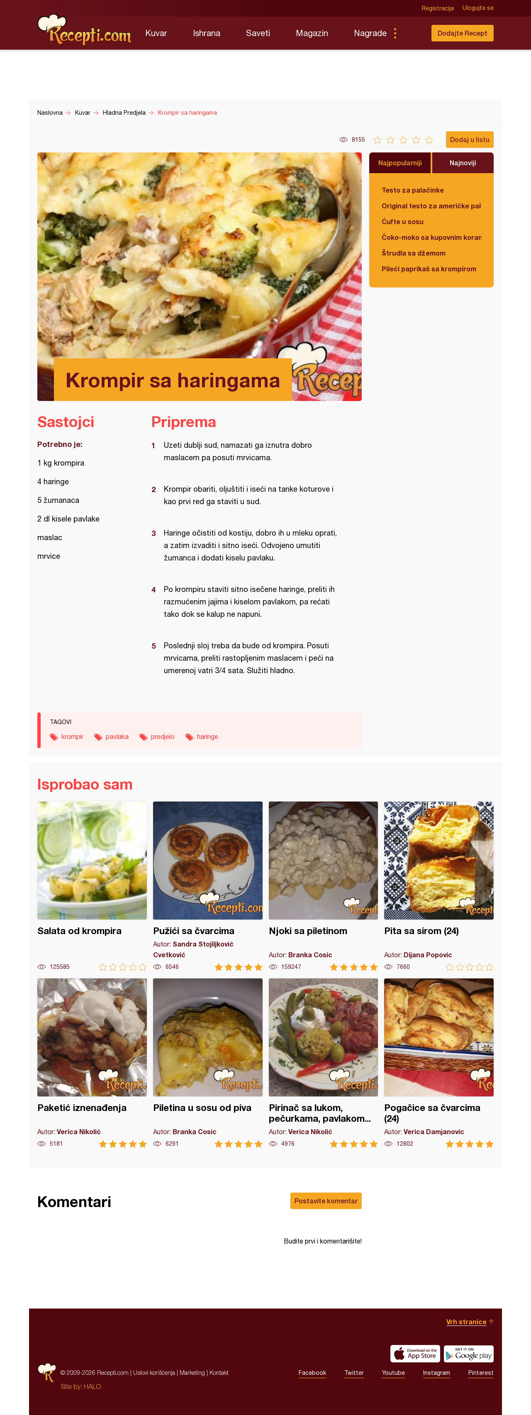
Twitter (354, 1372)
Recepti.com (85, 30)
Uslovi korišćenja (154, 1372)
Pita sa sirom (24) (439, 886)
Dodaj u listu (470, 139)
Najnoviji (463, 163)
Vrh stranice (466, 1322)
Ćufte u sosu (403, 221)
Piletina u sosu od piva (208, 1063)
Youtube (393, 1372)
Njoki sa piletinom (323, 886)
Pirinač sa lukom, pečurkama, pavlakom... (323, 1063)
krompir (72, 736)
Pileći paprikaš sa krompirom (429, 269)
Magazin (312, 33)
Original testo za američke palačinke (431, 206)
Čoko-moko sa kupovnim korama (431, 237)
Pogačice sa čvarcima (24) (439, 1063)
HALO (92, 1386)
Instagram (436, 1372)
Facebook (312, 1372)
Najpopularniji (400, 163)
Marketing (192, 1372)
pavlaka (117, 736)
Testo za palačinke (413, 190)
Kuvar (156, 33)
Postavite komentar (326, 1201)
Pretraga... (411, 33)
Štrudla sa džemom (414, 253)
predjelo (163, 736)
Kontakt (219, 1372)
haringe (207, 736)
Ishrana (206, 33)
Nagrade (370, 33)
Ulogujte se (478, 8)
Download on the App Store (415, 1353)
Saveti (258, 33)
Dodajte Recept (462, 33)
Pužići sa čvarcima (208, 886)
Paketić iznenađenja (92, 1063)
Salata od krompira (92, 886)
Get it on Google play (469, 1353)
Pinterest (481, 1372)
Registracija (438, 8)
